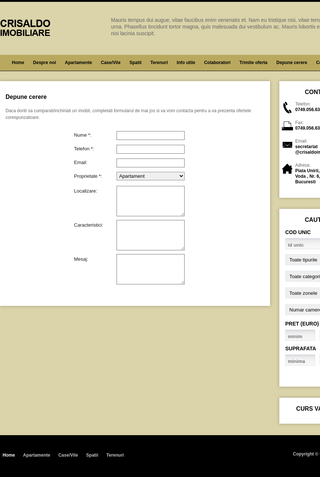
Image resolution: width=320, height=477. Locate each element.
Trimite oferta (253, 62)
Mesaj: (81, 258)
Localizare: (85, 190)
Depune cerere (291, 62)
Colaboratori (217, 62)
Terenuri (159, 62)
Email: (80, 162)
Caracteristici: (88, 224)
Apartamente (78, 62)
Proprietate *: (88, 176)
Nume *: (82, 134)
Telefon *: (84, 148)
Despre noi (44, 62)
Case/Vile (111, 62)
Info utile (186, 62)
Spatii (135, 62)
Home (18, 62)
